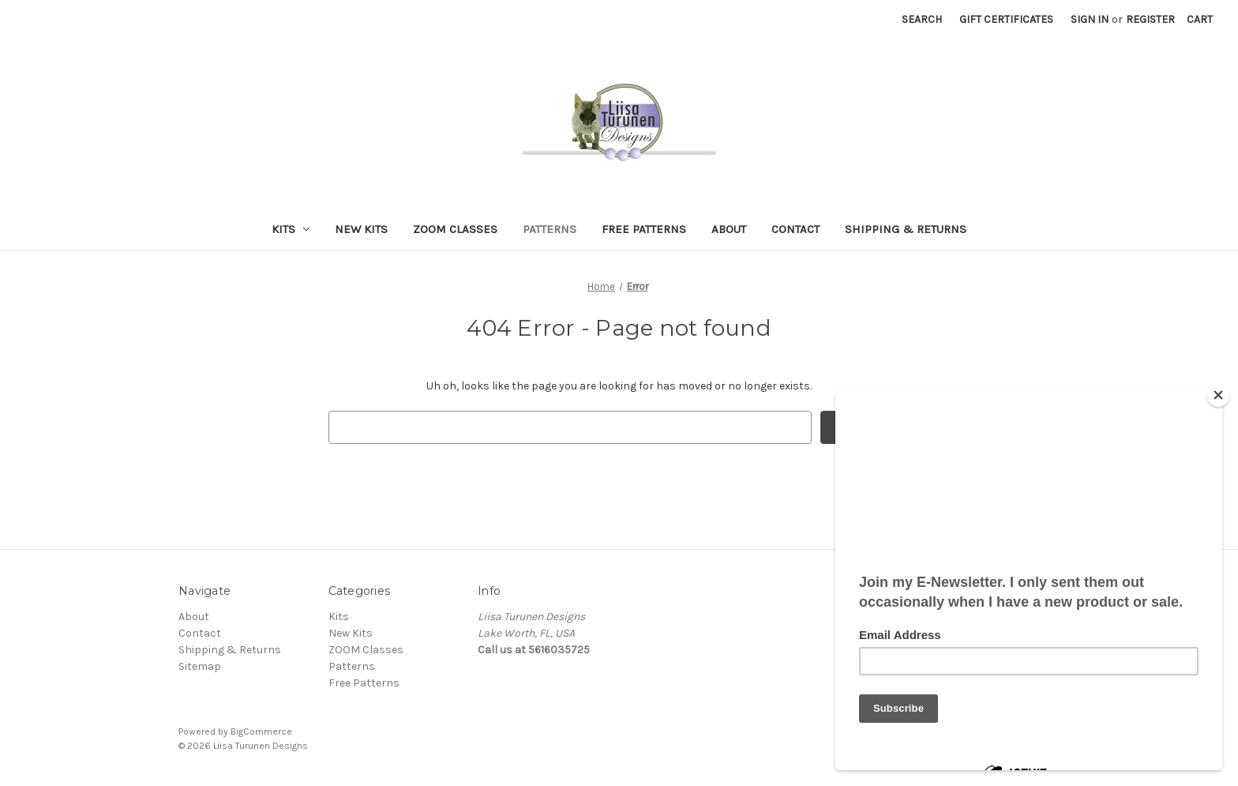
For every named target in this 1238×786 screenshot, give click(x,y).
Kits (291, 229)
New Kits (361, 229)
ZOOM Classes (455, 229)
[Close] (1218, 395)
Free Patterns (644, 229)
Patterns (549, 229)
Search (922, 19)
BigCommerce (261, 731)
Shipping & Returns (905, 229)
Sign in (1090, 19)
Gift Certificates (1006, 19)
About (728, 229)
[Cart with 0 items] (1199, 19)
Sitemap (199, 666)
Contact (795, 229)
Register (1150, 19)
